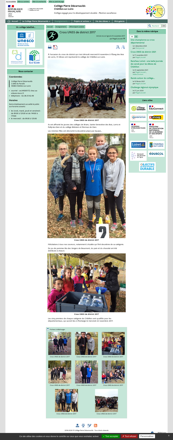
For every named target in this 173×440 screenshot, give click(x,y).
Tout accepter (110, 436)
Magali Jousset (117, 39)
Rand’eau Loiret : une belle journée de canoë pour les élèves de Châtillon (147, 64)
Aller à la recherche (39, 2)
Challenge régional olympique (144, 87)
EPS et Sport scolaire (76, 27)
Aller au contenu (23, 2)
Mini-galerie (119, 21)
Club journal (139, 48)
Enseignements (62, 21)
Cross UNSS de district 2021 (143, 52)
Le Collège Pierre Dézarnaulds (36, 21)
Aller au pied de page (56, 2)
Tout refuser (129, 436)
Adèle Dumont (138, 74)
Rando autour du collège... (143, 78)
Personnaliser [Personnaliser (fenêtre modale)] (147, 436)
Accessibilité (11, 2)
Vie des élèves (102, 21)
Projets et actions (82, 21)
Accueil (12, 21)
